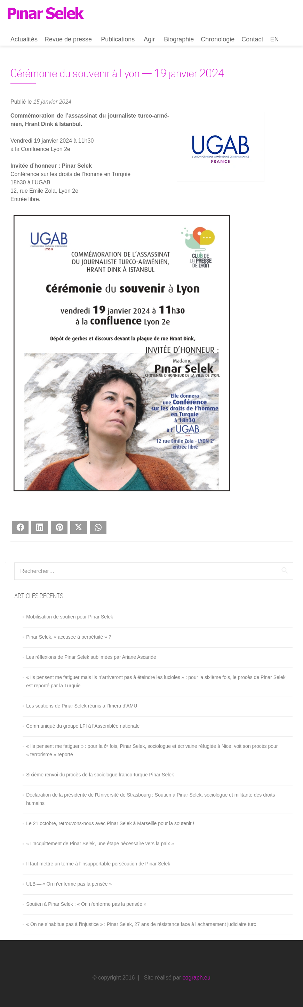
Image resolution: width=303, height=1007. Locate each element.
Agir (149, 39)
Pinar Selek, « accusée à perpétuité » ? (68, 637)
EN (274, 39)
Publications (118, 39)
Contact (252, 39)
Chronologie (217, 39)
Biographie (179, 39)
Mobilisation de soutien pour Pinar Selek (69, 617)
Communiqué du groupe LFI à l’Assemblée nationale (82, 726)
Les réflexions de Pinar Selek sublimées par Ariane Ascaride (91, 657)
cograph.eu (196, 978)
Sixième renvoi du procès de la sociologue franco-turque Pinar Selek (100, 774)
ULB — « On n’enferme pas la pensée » (69, 884)
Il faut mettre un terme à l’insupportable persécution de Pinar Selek (98, 863)
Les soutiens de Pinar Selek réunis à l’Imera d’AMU (81, 706)
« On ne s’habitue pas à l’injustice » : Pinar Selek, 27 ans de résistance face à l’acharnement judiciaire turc (141, 924)
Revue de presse (68, 39)
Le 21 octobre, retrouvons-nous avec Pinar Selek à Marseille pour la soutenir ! (110, 823)
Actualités (24, 39)
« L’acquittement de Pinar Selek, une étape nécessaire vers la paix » (100, 843)
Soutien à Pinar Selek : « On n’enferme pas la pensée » (86, 904)
